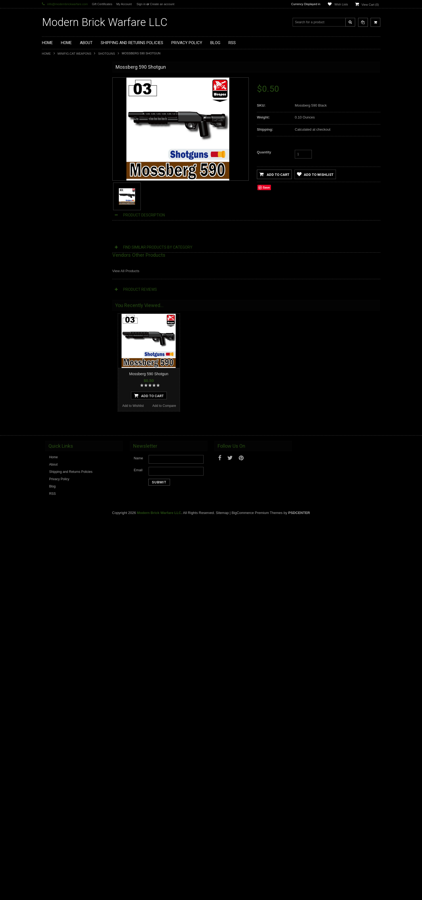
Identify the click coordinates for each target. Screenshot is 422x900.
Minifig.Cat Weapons (74, 53)
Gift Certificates (102, 4)
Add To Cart (74, 348)
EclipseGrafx (54, 226)
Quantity (264, 152)
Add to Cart (274, 174)
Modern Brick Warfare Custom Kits (70, 98)
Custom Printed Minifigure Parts (68, 116)
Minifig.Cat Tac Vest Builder (65, 153)
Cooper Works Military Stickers (67, 208)
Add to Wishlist (58, 358)
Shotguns (106, 53)
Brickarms (52, 79)
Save (266, 187)
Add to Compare (90, 358)
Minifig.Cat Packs (57, 190)
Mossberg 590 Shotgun (148, 374)
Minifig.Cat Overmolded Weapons (69, 180)
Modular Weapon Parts (61, 107)
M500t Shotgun (74, 316)
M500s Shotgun (74, 746)
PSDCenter (299, 892)
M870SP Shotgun (74, 531)
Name (138, 838)
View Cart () (370, 4)
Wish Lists (341, 4)
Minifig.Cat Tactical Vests (63, 144)
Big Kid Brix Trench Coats (63, 199)
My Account (124, 4)
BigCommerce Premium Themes (257, 892)
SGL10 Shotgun (74, 424)
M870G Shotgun (74, 639)
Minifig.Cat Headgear (60, 162)
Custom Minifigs (56, 125)
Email (138, 850)
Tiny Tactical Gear (58, 217)
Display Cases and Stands (64, 89)
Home (46, 53)
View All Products (125, 271)
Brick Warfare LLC (104, 22)
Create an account (162, 4)
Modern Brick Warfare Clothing (67, 235)
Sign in (141, 4)
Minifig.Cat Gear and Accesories (68, 171)
